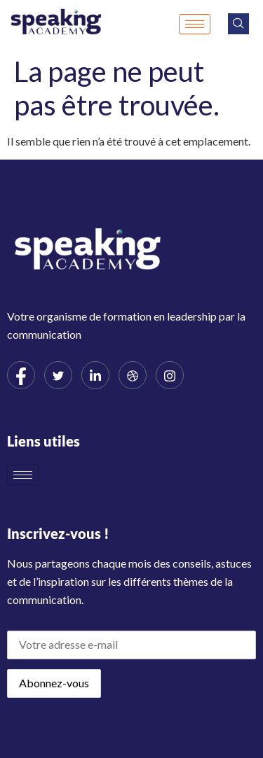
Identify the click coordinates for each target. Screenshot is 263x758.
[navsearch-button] (238, 23)
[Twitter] (58, 375)
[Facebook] (21, 375)
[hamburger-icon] (194, 24)
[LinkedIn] (95, 375)
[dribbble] (133, 375)
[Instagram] (170, 375)
